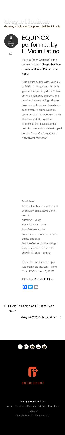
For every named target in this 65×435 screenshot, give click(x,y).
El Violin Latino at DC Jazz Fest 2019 (28, 308)
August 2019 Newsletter (41, 317)
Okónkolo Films (43, 279)
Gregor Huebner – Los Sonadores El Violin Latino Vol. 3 (42, 69)
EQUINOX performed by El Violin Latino (40, 44)
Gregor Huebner (30, 401)
